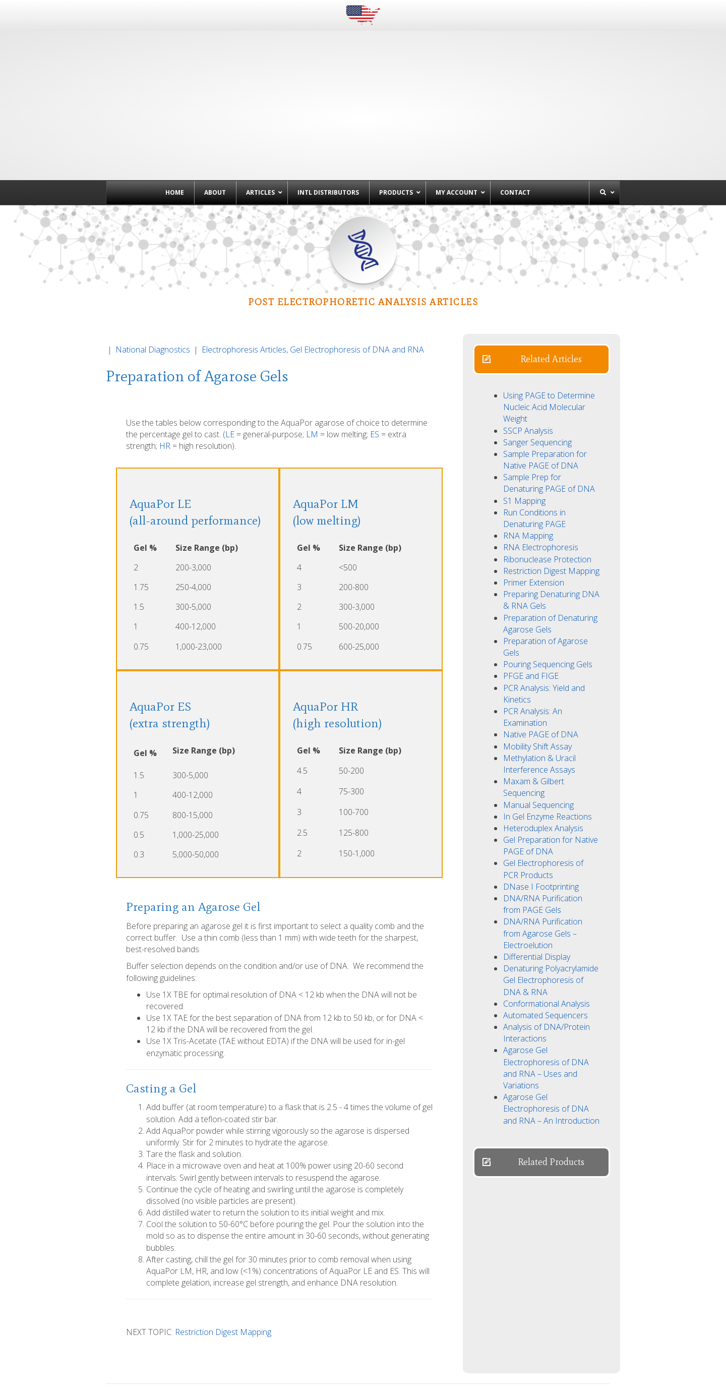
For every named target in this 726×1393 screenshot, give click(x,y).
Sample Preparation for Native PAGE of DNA (545, 385)
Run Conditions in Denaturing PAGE (534, 444)
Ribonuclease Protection (547, 485)
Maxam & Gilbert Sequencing (533, 713)
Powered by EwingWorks (587, 1378)
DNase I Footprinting (541, 812)
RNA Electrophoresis (540, 473)
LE (229, 360)
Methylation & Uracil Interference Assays (539, 689)
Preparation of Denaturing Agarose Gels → (532, 1325)
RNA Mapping (528, 461)
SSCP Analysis (528, 356)
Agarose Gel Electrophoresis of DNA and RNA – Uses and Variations (546, 993)
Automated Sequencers (545, 941)
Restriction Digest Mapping (223, 1257)
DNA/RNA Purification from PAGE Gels (542, 830)
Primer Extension (533, 508)
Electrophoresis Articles (244, 275)
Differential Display (536, 882)
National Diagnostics (152, 275)
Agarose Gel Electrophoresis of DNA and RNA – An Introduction (551, 1034)
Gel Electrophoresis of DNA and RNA (357, 275)
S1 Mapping (524, 426)
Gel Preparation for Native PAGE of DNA (550, 771)
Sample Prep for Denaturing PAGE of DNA (549, 408)
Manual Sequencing (538, 730)
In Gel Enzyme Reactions (547, 742)
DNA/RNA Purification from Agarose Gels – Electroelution (542, 859)
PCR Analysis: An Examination (532, 642)
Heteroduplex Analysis (543, 754)
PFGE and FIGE (531, 601)
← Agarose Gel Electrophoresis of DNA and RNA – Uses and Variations (215, 1331)
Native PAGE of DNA (540, 660)
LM (312, 360)
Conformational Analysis (546, 929)
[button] (541, 285)
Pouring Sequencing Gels (547, 590)
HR (164, 371)
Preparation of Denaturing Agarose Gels (550, 549)
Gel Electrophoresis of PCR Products (543, 794)
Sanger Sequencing (537, 368)
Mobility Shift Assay (537, 672)
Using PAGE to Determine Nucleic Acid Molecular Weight (549, 333)
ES (374, 360)
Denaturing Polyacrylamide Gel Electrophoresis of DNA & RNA (550, 906)
